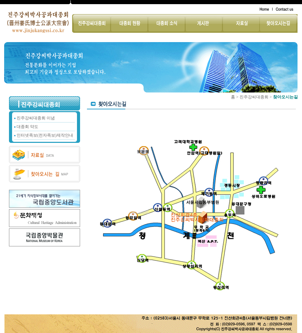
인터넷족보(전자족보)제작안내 (45, 135)
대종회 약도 (27, 126)
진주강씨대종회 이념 (36, 118)
